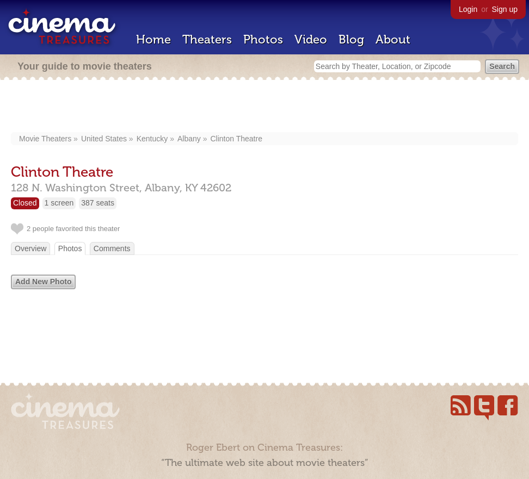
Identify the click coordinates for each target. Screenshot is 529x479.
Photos (263, 39)
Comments (112, 248)
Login (468, 9)
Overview (30, 248)
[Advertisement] (264, 107)
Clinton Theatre (236, 138)
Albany (189, 138)
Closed (25, 202)
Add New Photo (43, 281)
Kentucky (152, 138)
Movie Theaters (45, 138)
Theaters (207, 39)
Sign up (505, 9)
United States (104, 138)
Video (310, 39)
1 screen (59, 202)
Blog (351, 39)
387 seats (97, 202)
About (393, 39)
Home (153, 39)
